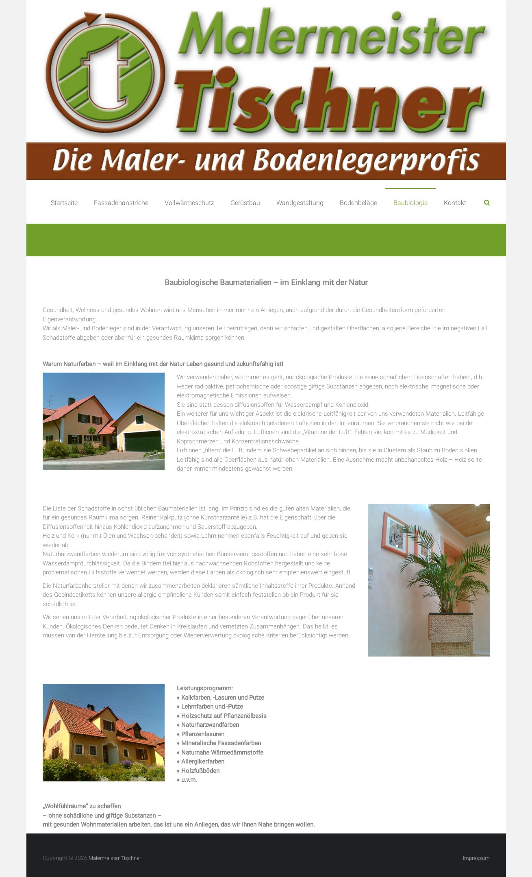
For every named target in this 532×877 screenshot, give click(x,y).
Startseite (64, 203)
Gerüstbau (245, 203)
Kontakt (455, 203)
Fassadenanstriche (121, 203)
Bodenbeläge (358, 203)
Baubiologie (410, 203)
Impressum (476, 858)
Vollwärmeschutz (189, 203)
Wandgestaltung (300, 203)
